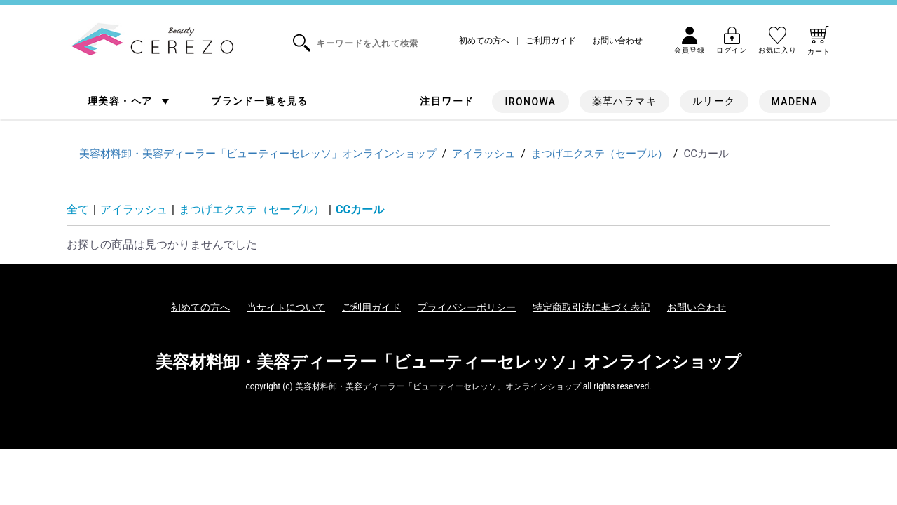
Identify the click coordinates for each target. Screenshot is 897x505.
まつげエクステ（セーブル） (251, 209)
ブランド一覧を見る (259, 101)
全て (78, 209)
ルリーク (714, 101)
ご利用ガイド (551, 41)
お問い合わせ (617, 41)
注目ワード (447, 101)
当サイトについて (286, 307)
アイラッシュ (133, 209)
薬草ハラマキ (624, 101)
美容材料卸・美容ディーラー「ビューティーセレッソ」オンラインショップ (448, 362)
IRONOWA (530, 101)
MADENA (795, 101)
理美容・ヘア (122, 101)
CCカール (360, 209)
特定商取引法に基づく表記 (591, 307)
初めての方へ (484, 41)
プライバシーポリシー (467, 307)
